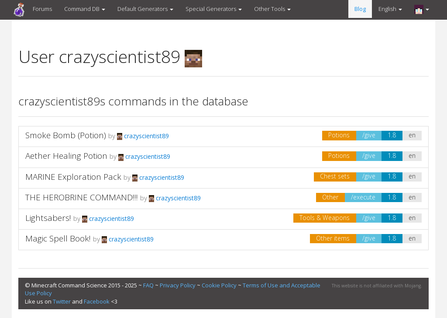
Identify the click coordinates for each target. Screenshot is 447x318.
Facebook (97, 301)
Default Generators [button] (145, 9)
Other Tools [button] (272, 9)
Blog (360, 9)
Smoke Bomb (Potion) (65, 135)
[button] (421, 9)
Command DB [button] (84, 9)
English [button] (390, 9)
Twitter (62, 301)
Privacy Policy (178, 285)
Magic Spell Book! (58, 238)
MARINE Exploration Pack (73, 176)
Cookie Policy (219, 285)
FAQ (148, 285)
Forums (42, 9)
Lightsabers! (48, 218)
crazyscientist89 (143, 136)
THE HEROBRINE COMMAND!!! (81, 197)
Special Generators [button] (214, 9)
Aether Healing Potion (66, 155)
